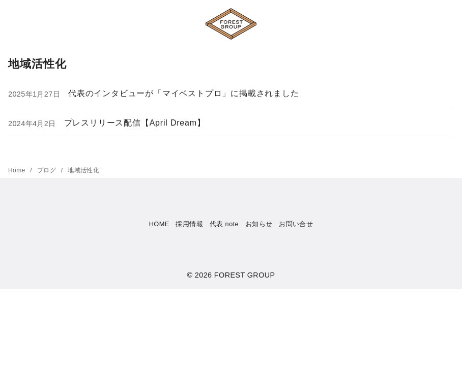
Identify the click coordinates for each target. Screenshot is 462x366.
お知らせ (259, 224)
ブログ (47, 170)
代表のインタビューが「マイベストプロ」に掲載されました (183, 93)
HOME (159, 224)
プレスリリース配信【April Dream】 (135, 122)
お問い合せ (296, 224)
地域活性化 (83, 170)
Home (17, 170)
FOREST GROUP (244, 275)
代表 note (224, 224)
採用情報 (189, 224)
